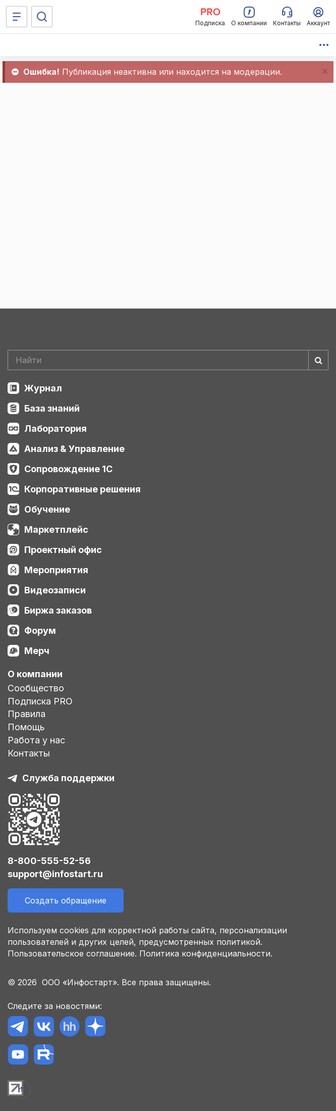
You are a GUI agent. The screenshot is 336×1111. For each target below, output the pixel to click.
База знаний (52, 408)
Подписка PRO (40, 701)
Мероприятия (56, 570)
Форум (40, 630)
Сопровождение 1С (68, 469)
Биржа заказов (58, 610)
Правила (26, 714)
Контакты (29, 753)
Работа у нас (36, 740)
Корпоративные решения (82, 489)
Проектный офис (63, 549)
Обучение (47, 509)
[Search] (168, 360)
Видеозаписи (55, 590)
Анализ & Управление (74, 448)
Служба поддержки (68, 778)
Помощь (26, 727)
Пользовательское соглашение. (72, 953)
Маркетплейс (56, 529)
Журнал (43, 388)
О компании (35, 674)
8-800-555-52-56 (49, 860)
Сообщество (36, 688)
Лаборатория (55, 428)
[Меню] (16, 16)
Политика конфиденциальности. (205, 953)
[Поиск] (41, 16)
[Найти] (318, 360)
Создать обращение (65, 900)
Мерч (36, 650)
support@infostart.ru (55, 874)
